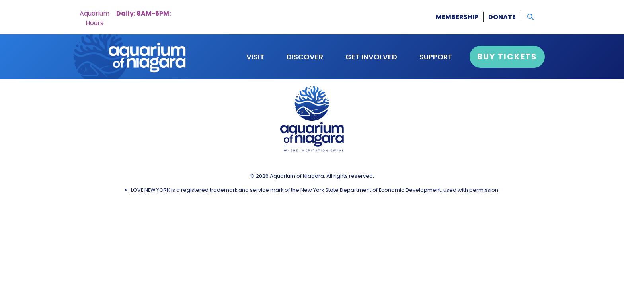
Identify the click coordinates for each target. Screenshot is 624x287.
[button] (530, 17)
